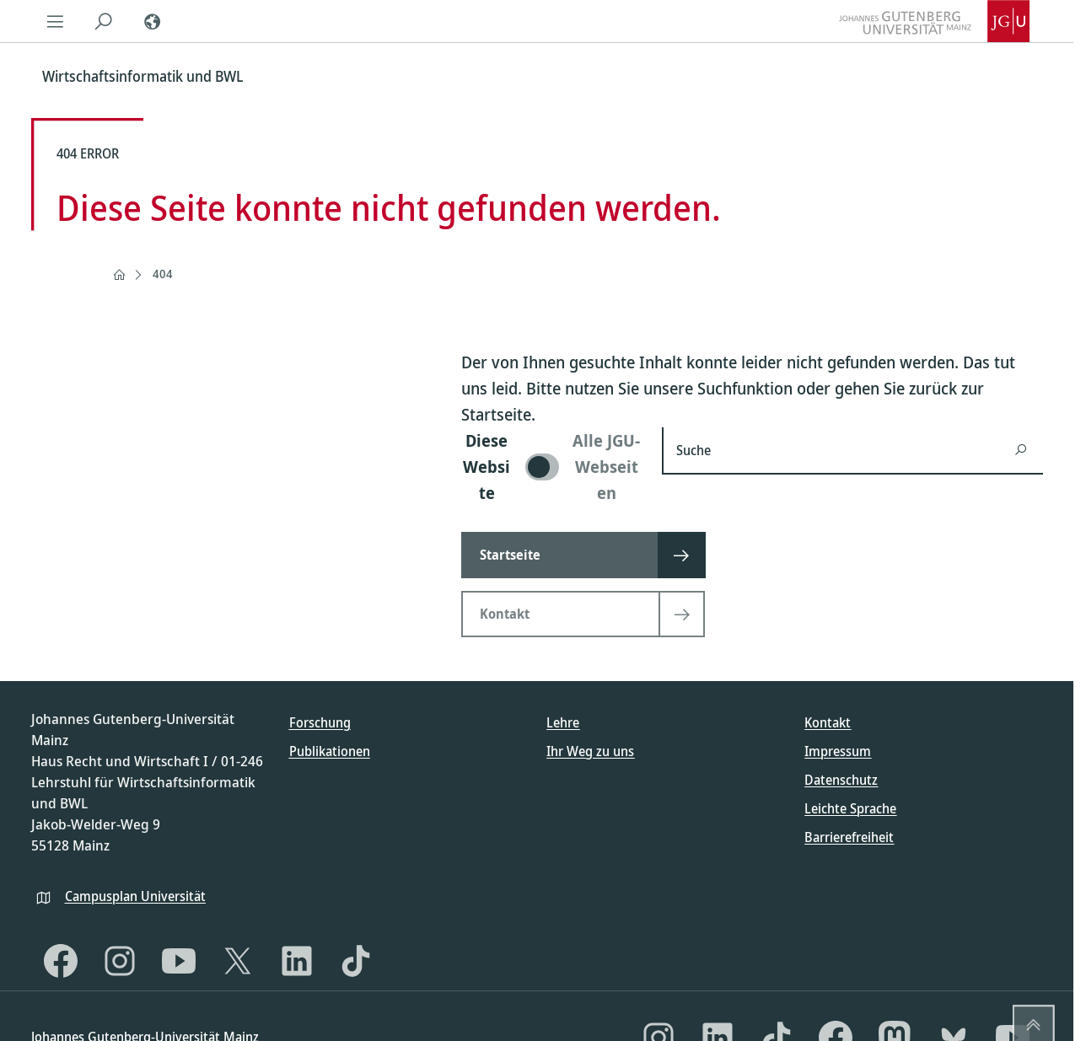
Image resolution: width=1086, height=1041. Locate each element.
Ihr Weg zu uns (590, 751)
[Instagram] (120, 961)
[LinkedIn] (297, 961)
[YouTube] (179, 961)
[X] (238, 961)
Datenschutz (841, 779)
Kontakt (827, 722)
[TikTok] (356, 961)
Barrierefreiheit (849, 837)
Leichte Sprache (850, 808)
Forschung (320, 722)
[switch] (551, 466)
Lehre (562, 722)
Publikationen (329, 751)
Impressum (837, 751)
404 (163, 274)
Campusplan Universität (135, 896)
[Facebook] (61, 961)
